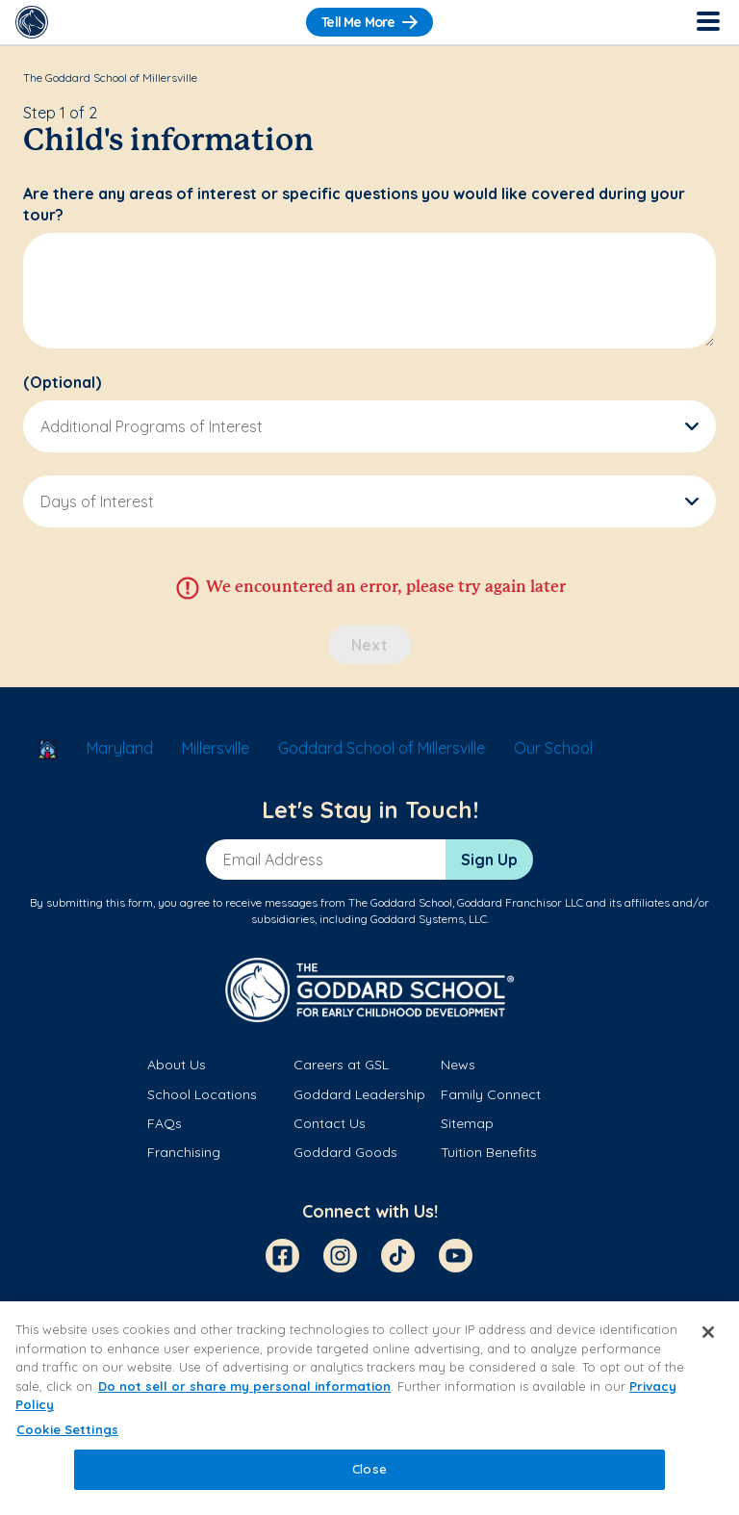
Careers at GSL (341, 1064)
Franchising (183, 1152)
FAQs (164, 1123)
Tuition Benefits (489, 1152)
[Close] (708, 1332)
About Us (176, 1064)
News (458, 1064)
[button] (369, 426)
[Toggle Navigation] (707, 22)
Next (369, 645)
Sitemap (467, 1123)
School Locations (202, 1094)
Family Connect (491, 1094)
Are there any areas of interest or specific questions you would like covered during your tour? (354, 204)
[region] (369, 1408)
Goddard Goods (345, 1152)
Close (369, 1468)
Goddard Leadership (359, 1094)
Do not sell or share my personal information (244, 1386)
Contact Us (329, 1123)
